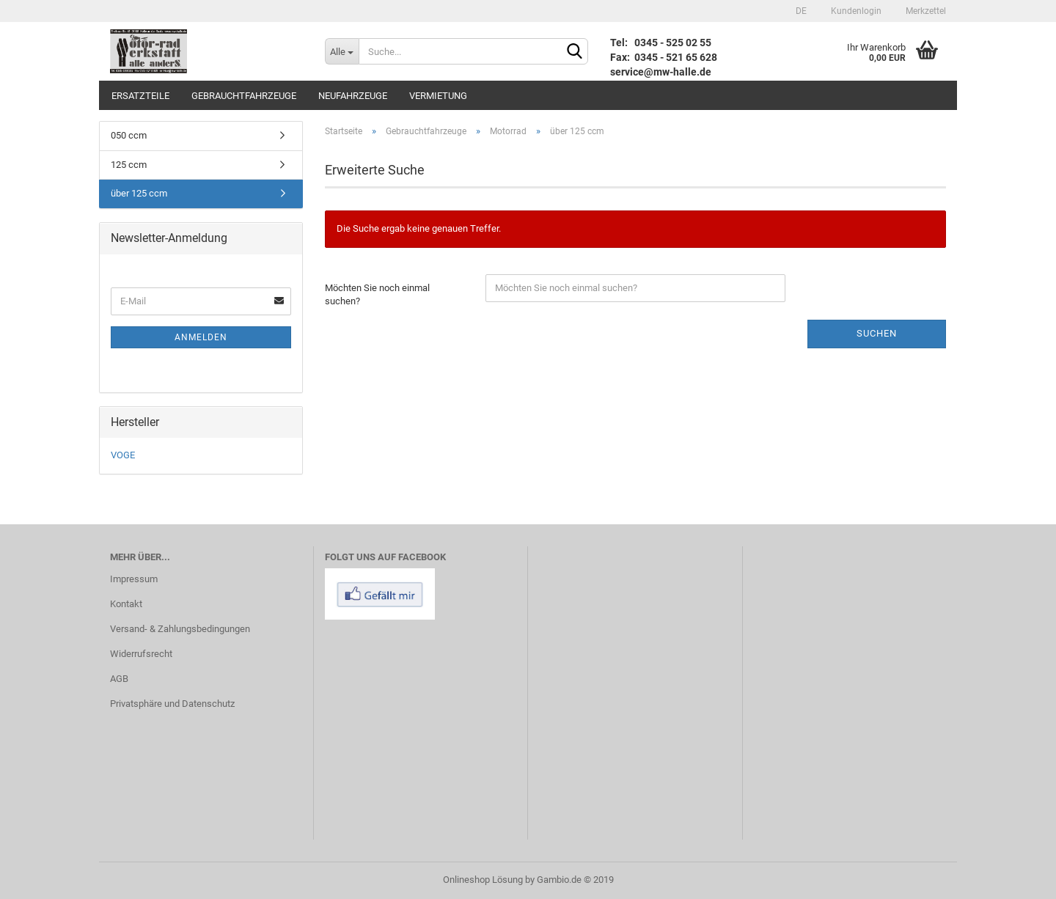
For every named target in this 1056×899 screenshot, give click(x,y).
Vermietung (438, 95)
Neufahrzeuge (352, 95)
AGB (119, 678)
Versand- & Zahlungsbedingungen (180, 628)
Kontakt (126, 603)
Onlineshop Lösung (483, 879)
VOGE (123, 455)
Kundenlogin (855, 11)
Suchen (877, 333)
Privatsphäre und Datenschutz (172, 703)
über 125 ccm (139, 193)
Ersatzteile (140, 95)
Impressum (134, 578)
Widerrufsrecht (141, 653)
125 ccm (129, 164)
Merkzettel (924, 11)
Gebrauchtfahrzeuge (243, 95)
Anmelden (201, 337)
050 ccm (129, 135)
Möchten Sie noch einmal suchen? (377, 294)
